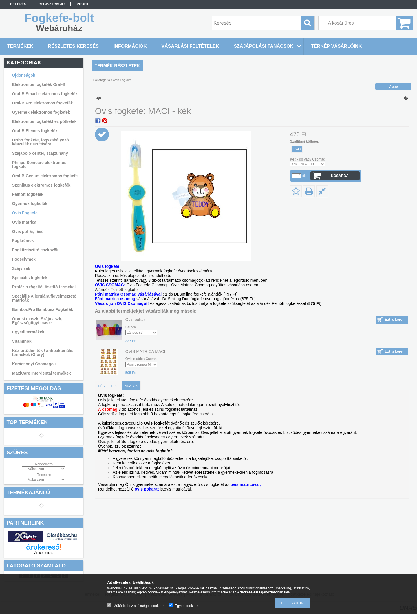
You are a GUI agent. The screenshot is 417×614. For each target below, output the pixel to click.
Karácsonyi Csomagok (34, 364)
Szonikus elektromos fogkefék (41, 185)
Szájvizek (21, 268)
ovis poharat (147, 489)
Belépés (18, 4)
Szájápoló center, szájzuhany (40, 153)
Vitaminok (22, 341)
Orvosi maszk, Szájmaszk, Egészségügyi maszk (37, 320)
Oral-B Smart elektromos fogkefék (45, 93)
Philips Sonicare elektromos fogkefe (39, 164)
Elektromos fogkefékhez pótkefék (44, 121)
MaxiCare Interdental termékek (41, 373)
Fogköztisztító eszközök (35, 250)
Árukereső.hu (43, 552)
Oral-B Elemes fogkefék (35, 130)
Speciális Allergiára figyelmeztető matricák (44, 298)
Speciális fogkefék (29, 277)
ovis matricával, (246, 484)
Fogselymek (24, 259)
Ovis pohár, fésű (28, 231)
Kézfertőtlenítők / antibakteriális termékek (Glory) (43, 352)
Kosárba (340, 176)
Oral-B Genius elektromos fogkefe (45, 176)
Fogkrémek (23, 240)
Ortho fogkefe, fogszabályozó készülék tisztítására (40, 142)
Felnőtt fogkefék (27, 194)
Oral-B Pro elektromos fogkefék (42, 103)
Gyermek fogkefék (29, 203)
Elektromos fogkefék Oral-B (38, 84)
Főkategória (101, 80)
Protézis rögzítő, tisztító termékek (44, 287)
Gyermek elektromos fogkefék (41, 112)
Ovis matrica (24, 222)
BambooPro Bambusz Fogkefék (42, 309)
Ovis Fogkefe (25, 213)
